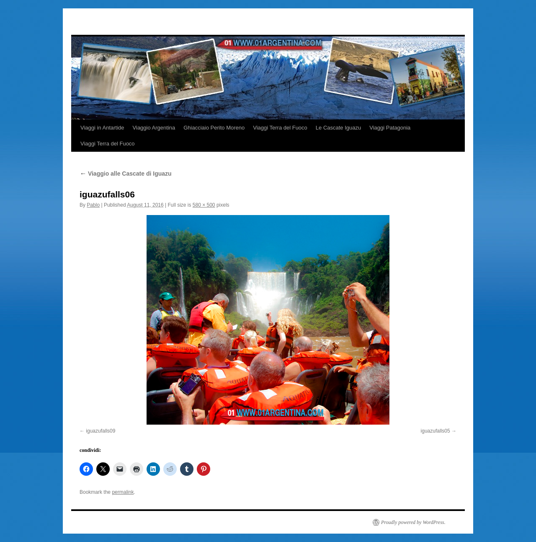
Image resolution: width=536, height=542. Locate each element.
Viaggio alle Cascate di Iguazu (126, 173)
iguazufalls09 (100, 431)
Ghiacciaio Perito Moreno (214, 127)
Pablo (93, 205)
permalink (123, 492)
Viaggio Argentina (154, 127)
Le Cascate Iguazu (338, 127)
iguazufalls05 (435, 431)
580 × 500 (204, 205)
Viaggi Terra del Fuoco (280, 127)
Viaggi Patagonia (389, 127)
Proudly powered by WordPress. (413, 522)
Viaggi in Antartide (102, 127)
